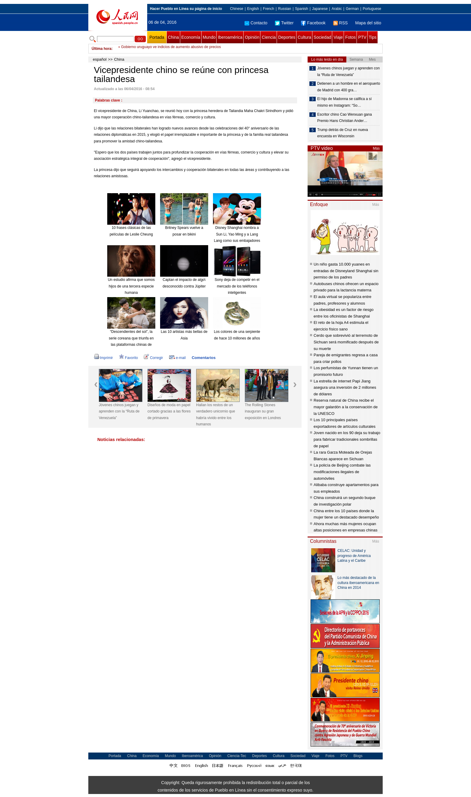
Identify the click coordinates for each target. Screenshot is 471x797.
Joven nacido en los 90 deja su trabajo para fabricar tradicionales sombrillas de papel (347, 439)
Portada (156, 37)
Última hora (101, 49)
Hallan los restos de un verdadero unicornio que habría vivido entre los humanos (215, 415)
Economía (190, 37)
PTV (362, 37)
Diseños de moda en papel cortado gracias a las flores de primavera (168, 411)
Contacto (256, 22)
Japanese (320, 9)
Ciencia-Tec (236, 756)
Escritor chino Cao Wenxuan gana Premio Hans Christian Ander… (344, 117)
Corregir (153, 358)
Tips (373, 37)
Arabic (337, 9)
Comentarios (203, 357)
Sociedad (322, 37)
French (268, 9)
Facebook (313, 22)
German (352, 9)
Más (376, 148)
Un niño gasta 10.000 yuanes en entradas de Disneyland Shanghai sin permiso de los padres (346, 270)
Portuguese (372, 9)
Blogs (358, 756)
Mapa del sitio (368, 22)
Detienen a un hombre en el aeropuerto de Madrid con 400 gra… (348, 86)
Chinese (236, 9)
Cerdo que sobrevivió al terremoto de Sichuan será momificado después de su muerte (346, 342)
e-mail (177, 358)
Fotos (350, 37)
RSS (340, 22)
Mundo (209, 37)
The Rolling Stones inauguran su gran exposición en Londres (263, 411)
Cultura (304, 37)
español (100, 59)
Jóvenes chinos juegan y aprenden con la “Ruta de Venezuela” (119, 411)
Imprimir (103, 358)
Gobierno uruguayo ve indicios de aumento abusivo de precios (171, 49)
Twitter (284, 22)
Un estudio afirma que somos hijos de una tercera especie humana (131, 286)
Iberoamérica (230, 37)
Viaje (338, 37)
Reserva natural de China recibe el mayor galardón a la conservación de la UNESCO (346, 406)
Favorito (128, 358)
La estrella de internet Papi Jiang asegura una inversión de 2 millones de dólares (345, 387)
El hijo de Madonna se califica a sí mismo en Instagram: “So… (344, 102)
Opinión (252, 37)
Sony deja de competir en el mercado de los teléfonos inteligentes (237, 286)
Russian (284, 9)
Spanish (301, 9)
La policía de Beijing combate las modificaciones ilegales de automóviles (342, 471)
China (173, 37)
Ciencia (269, 37)
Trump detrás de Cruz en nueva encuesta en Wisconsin (342, 133)
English (253, 9)
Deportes (286, 37)
